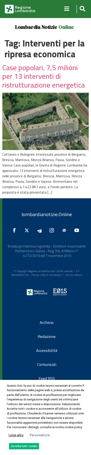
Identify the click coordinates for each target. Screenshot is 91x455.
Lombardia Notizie (36, 27)
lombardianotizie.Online (47, 214)
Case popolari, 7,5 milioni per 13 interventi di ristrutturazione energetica (43, 76)
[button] (81, 9)
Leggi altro (16, 435)
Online (66, 27)
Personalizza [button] (40, 435)
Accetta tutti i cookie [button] (24, 446)
